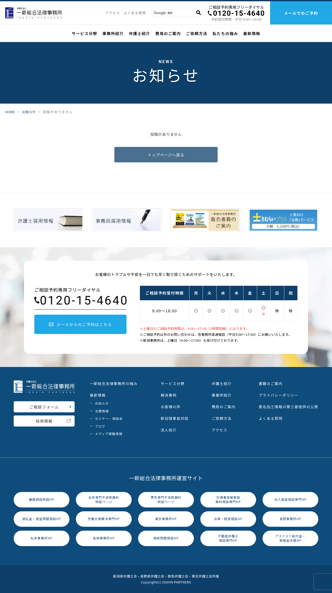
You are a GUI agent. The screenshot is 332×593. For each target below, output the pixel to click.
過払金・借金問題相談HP (41, 518)
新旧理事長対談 (174, 418)
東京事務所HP (166, 518)
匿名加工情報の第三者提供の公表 (288, 406)
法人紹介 (169, 429)
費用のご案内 (168, 33)
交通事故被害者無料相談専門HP (228, 499)
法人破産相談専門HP (290, 499)
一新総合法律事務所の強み (114, 383)
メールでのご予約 (301, 13)
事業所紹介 (222, 395)
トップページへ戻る (166, 155)
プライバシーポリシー (278, 395)
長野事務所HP (291, 518)
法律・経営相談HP (228, 518)
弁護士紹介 (139, 33)
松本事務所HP (42, 538)
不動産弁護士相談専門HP (228, 538)
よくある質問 (135, 12)
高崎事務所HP (104, 538)
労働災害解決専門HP (104, 518)
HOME (10, 112)
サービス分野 (84, 33)
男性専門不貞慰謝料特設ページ (166, 499)
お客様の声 (170, 406)
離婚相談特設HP (41, 499)
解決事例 (169, 395)
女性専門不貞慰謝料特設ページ (104, 499)
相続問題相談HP (166, 538)
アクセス (112, 12)
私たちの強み (225, 33)
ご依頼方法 (197, 33)
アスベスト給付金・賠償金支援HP (290, 538)
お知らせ (29, 112)
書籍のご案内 (270, 383)
